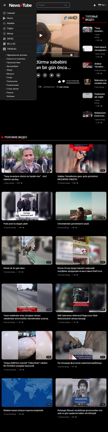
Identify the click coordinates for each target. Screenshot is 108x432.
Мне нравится (59, 81)
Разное (10, 92)
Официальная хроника (17, 55)
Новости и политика (16, 59)
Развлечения (13, 85)
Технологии (12, 81)
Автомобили (12, 66)
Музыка (10, 74)
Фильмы (10, 96)
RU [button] (101, 5)
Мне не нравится (63, 81)
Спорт (9, 77)
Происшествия (13, 62)
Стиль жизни (12, 89)
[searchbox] (49, 5)
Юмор (9, 70)
